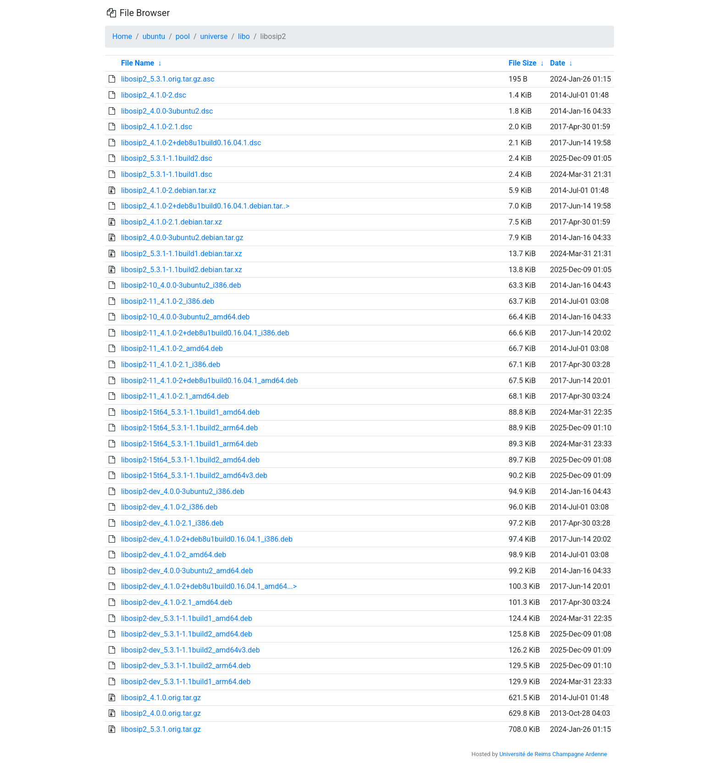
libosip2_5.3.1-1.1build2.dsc (166, 158)
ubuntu (154, 36)
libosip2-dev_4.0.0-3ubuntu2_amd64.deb (187, 570)
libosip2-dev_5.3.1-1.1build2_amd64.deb (186, 634)
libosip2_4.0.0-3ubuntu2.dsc (167, 111)
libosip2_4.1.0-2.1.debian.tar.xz (171, 222)
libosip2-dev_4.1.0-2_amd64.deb (173, 554)
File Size (522, 63)
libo (244, 36)
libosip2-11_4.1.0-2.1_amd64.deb (175, 396)
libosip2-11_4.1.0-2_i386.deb (167, 301)
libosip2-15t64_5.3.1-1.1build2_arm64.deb (189, 427)
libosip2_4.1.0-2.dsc (153, 95)
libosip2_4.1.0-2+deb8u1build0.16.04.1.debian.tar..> (205, 206)
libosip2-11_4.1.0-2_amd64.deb (172, 348)
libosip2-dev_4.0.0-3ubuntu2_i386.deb (182, 491)
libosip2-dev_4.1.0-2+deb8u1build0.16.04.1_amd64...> (209, 586)
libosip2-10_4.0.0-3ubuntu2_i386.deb (181, 285)
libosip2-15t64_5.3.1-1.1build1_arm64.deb (189, 443)
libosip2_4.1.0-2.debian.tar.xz (168, 190)
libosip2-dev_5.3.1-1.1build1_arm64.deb (186, 681)
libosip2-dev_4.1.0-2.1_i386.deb (172, 523)
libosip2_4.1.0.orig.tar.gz (161, 697)
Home (122, 36)
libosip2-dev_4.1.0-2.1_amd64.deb (176, 602)
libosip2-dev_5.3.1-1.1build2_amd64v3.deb (190, 650)
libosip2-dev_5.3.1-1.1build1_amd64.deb (186, 618)
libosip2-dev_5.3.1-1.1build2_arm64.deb (186, 665)
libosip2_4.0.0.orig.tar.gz (161, 713)
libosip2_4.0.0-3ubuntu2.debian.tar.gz (182, 237)
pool (183, 36)
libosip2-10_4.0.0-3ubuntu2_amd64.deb (185, 317)
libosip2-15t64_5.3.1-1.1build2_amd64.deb (190, 460)
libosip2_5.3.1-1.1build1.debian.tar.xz (181, 253)
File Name (137, 63)
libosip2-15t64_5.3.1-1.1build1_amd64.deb (190, 412)
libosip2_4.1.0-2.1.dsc (156, 126)
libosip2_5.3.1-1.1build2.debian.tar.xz (181, 269)
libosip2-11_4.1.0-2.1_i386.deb (170, 364)
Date (557, 63)
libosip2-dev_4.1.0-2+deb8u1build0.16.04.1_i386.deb (207, 539)
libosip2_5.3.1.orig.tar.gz (161, 729)
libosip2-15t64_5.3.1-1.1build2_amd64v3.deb (194, 475)
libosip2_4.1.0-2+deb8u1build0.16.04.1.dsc (191, 142)
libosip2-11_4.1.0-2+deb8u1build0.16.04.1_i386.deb (205, 333)
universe (214, 36)
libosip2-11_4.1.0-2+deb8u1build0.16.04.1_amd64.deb (209, 380)
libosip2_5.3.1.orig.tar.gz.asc (168, 79)
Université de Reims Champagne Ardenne (553, 754)
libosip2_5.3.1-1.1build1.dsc (166, 174)
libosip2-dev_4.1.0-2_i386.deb (169, 507)
